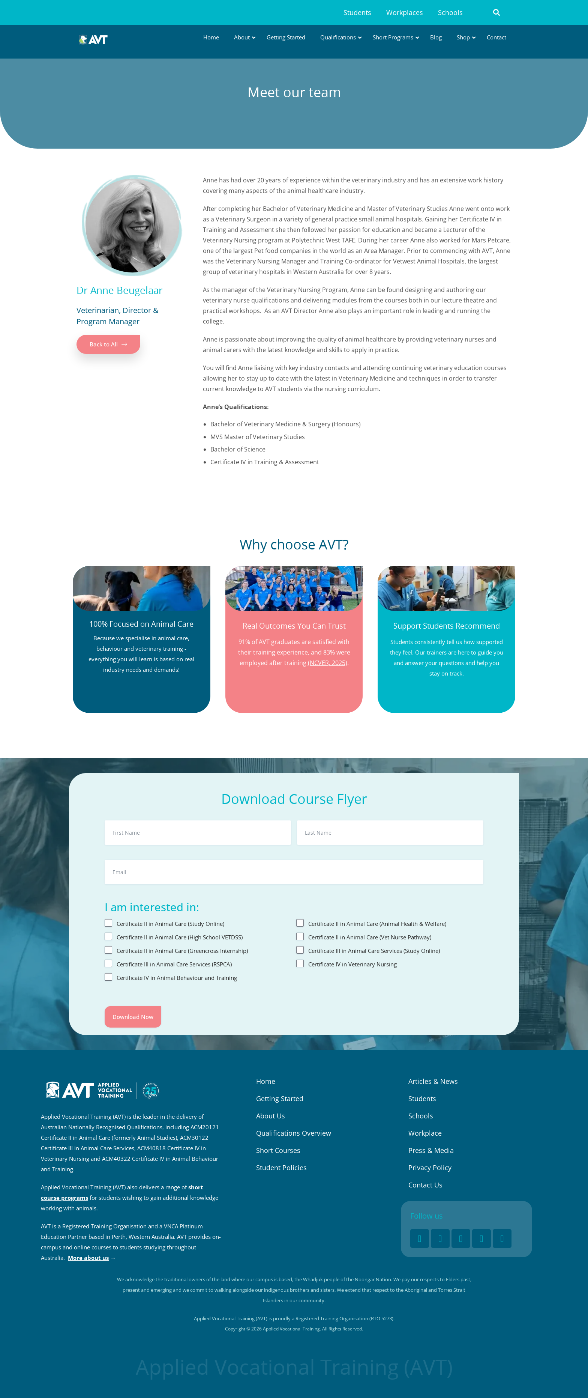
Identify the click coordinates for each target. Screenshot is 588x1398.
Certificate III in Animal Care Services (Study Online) (374, 950)
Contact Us (425, 1184)
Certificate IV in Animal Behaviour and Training (177, 977)
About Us (270, 1115)
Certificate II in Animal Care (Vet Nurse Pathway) (369, 937)
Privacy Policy (430, 1167)
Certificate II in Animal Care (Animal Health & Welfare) (377, 923)
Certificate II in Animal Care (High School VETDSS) (180, 937)
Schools (450, 12)
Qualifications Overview (293, 1133)
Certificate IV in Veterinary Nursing (352, 964)
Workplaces (404, 12)
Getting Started (279, 1098)
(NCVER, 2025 (326, 663)
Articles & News (433, 1081)
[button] (496, 12)
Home (265, 1081)
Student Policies (281, 1167)
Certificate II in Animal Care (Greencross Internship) (182, 950)
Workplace (425, 1133)
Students (357, 12)
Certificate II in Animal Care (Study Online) (170, 923)
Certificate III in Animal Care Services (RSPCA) (174, 964)
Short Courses (278, 1150)
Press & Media (431, 1150)
